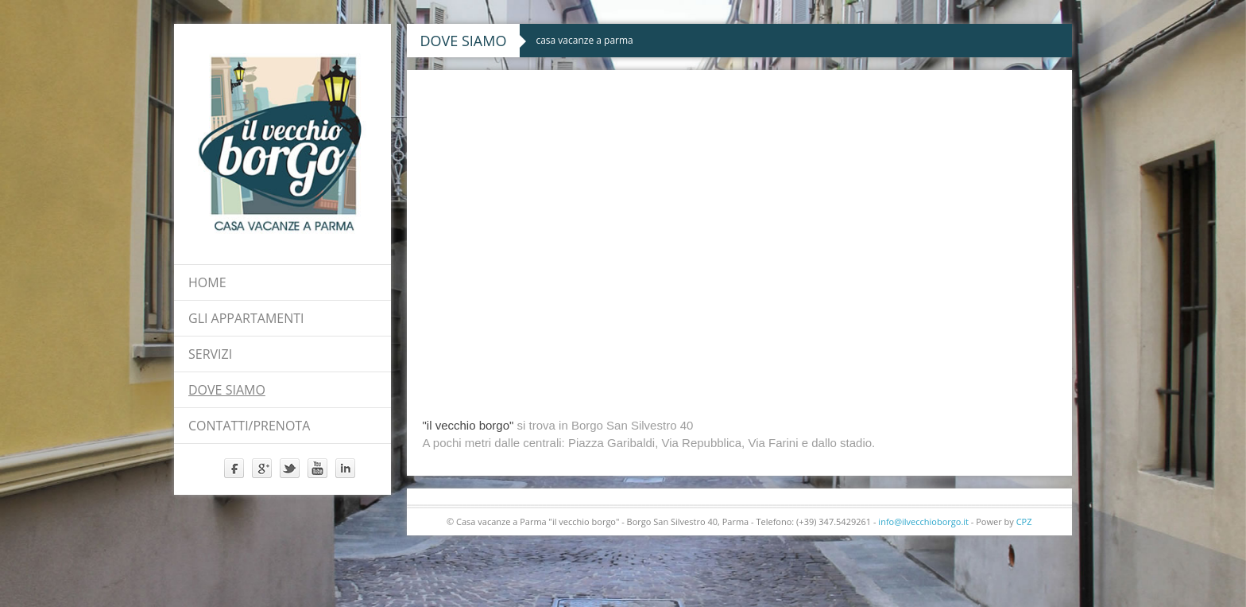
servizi (210, 354)
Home (207, 282)
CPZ (1024, 521)
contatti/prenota (249, 425)
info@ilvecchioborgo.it (923, 521)
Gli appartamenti (246, 318)
